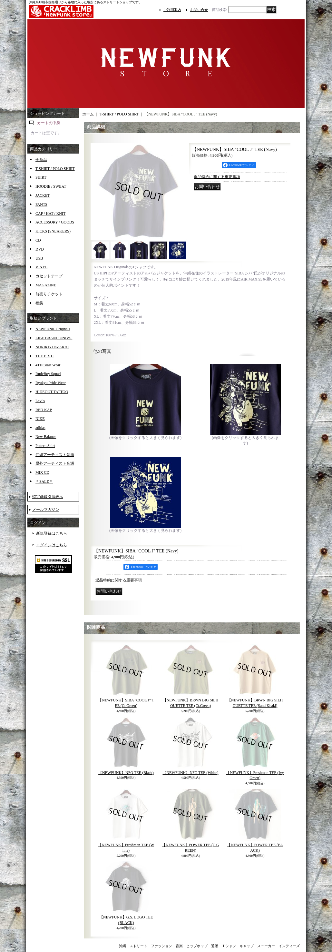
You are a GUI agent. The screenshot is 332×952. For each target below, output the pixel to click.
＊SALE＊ (44, 481)
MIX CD (42, 472)
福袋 (39, 303)
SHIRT (40, 177)
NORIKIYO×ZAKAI (52, 347)
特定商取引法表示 (47, 496)
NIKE (40, 418)
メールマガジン (45, 509)
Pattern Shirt (45, 445)
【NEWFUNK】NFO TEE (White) (190, 772)
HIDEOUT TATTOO (51, 392)
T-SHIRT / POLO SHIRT (55, 168)
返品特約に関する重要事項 (217, 176)
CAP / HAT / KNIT (50, 213)
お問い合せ (199, 10)
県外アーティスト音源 (54, 463)
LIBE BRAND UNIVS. (53, 338)
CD (38, 240)
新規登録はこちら (51, 533)
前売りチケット (49, 294)
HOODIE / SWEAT (50, 186)
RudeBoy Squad (48, 374)
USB (39, 258)
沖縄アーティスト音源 (54, 454)
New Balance (45, 436)
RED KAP (43, 410)
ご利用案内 (172, 10)
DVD (39, 249)
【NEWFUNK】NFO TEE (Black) (126, 772)
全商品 (41, 159)
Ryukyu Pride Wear (50, 383)
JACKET (42, 195)
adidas (40, 427)
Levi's (40, 401)
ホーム (88, 114)
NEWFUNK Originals (52, 329)
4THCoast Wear (47, 365)
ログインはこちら (51, 545)
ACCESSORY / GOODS (54, 222)
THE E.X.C (44, 356)
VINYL (41, 267)
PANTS (41, 204)
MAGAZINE (45, 285)
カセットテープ (49, 276)
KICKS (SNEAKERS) (53, 231)
